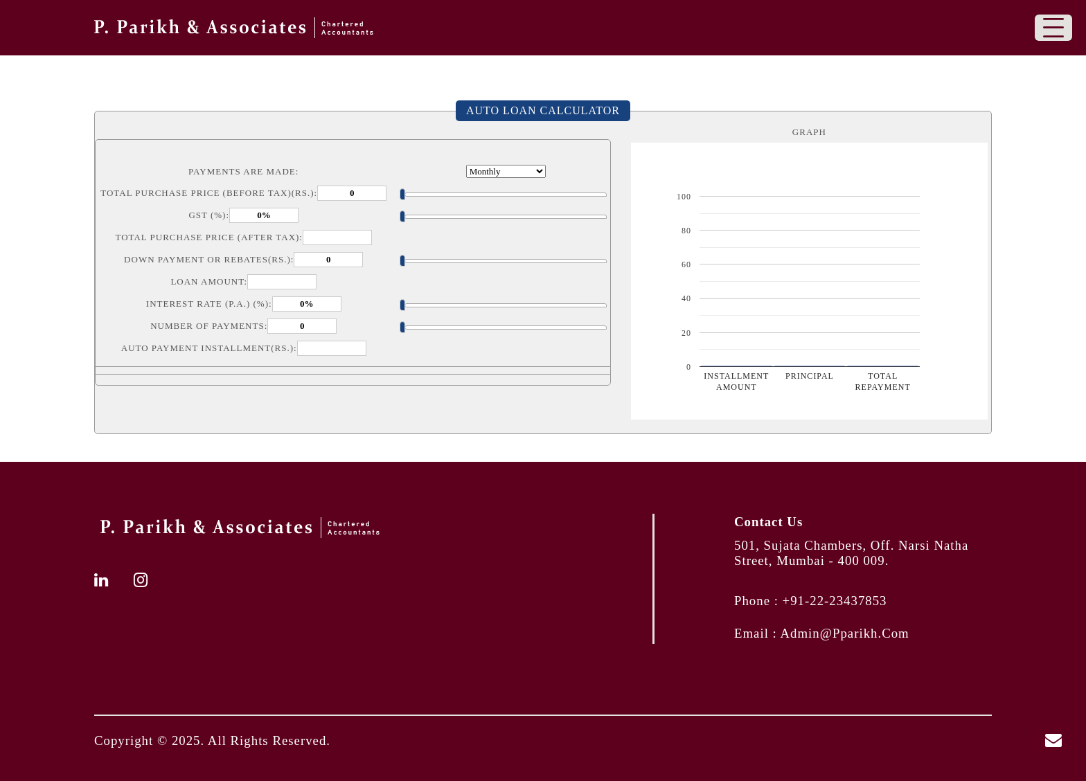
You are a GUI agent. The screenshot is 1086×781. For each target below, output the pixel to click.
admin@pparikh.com (844, 633)
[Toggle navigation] (1053, 28)
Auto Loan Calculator (543, 110)
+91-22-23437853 (835, 600)
